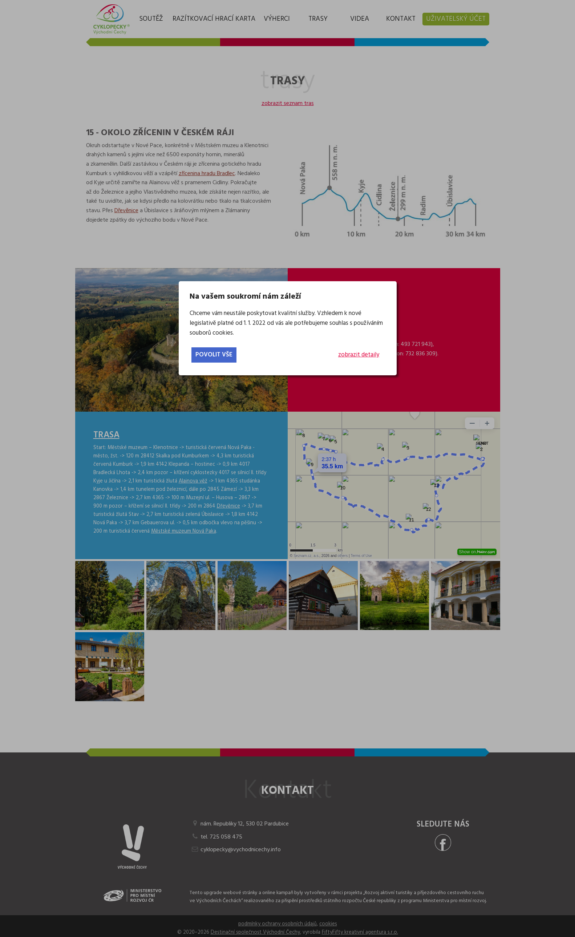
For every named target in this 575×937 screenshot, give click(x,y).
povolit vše (213, 355)
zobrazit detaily (358, 355)
